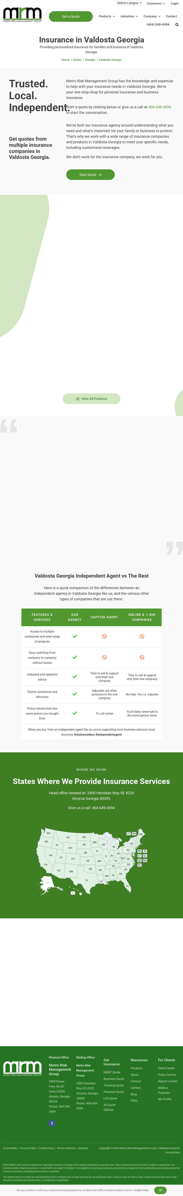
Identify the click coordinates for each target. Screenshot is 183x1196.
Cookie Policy (46, 1148)
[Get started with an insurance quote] (90, 174)
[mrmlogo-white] (22, 1062)
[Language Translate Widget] (129, 3)
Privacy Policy (28, 1148)
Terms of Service (66, 1148)
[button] (177, 25)
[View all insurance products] (92, 398)
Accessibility (10, 1148)
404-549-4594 (159, 107)
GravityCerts (173, 1152)
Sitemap (83, 1148)
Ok (160, 1190)
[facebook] (52, 1123)
